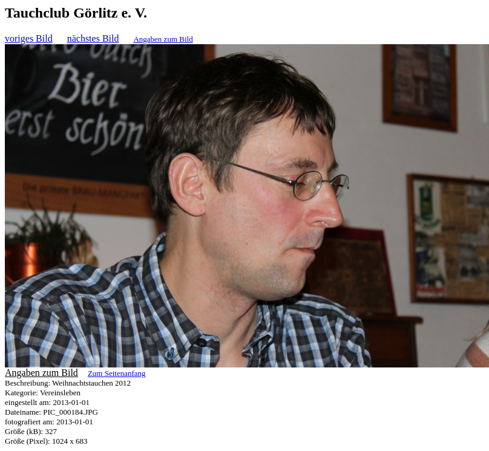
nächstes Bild (93, 38)
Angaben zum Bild (162, 39)
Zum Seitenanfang (117, 373)
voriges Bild (29, 38)
